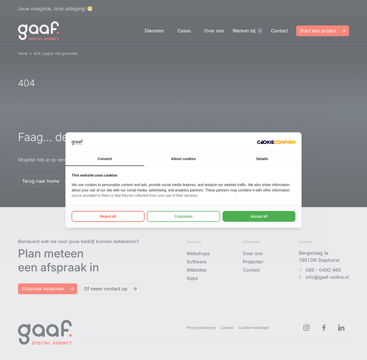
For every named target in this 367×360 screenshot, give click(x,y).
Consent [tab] (105, 159)
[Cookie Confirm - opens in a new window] (276, 142)
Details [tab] (262, 159)
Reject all (108, 216)
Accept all (258, 216)
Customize (184, 216)
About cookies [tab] (183, 159)
